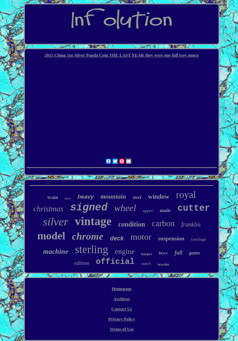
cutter (194, 208)
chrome (87, 236)
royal (186, 194)
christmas (48, 209)
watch (146, 263)
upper (148, 210)
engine (125, 251)
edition (81, 263)
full (178, 252)
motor (141, 237)
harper (146, 254)
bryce (163, 253)
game (194, 252)
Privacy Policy (121, 318)
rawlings (198, 239)
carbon (163, 223)
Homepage (122, 288)
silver (55, 221)
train (52, 197)
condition (131, 224)
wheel (125, 208)
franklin (190, 224)
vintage (93, 221)
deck (117, 238)
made (165, 210)
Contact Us (121, 308)
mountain (113, 196)
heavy (86, 197)
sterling (91, 249)
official (115, 261)
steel (137, 197)
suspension (171, 238)
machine (55, 251)
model (51, 236)
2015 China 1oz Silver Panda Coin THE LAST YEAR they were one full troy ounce (122, 55)
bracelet (163, 264)
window (158, 196)
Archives (121, 298)
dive (68, 198)
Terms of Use (121, 329)
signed (89, 207)
